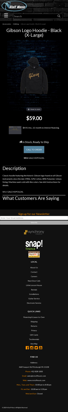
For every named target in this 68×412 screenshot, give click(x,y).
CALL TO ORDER (34, 149)
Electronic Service (34, 303)
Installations (34, 294)
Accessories (7, 24)
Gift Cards (34, 335)
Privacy (34, 330)
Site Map (34, 344)
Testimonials (34, 339)
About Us (34, 268)
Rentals (34, 290)
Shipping (34, 322)
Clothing (16, 24)
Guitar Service (34, 299)
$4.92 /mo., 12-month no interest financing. (34, 130)
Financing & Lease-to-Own (34, 317)
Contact (34, 272)
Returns (34, 326)
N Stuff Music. (11, 407)
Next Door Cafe (34, 281)
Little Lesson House (34, 285)
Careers (34, 276)
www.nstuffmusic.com (36, 380)
